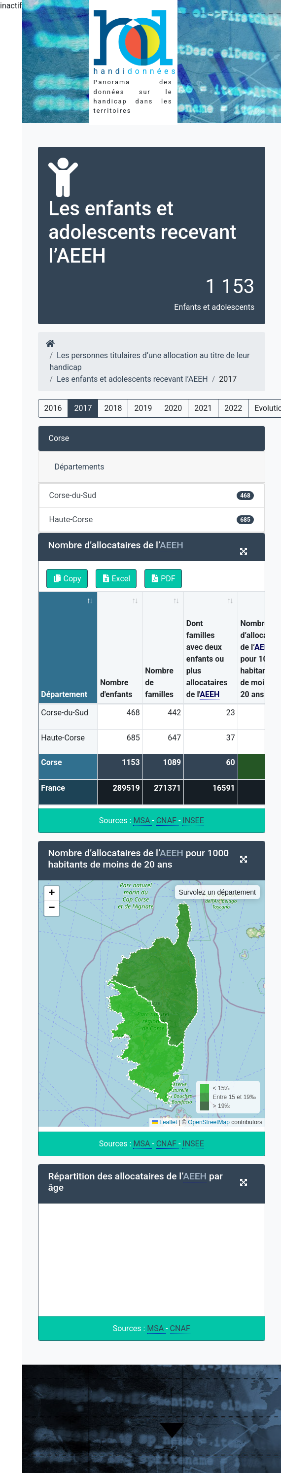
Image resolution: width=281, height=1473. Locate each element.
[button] (51, 893)
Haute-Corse (151, 519)
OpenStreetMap (209, 1122)
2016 (53, 408)
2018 (113, 408)
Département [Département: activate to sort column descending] (64, 694)
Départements (80, 466)
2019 (143, 408)
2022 (233, 408)
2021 (203, 408)
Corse (59, 438)
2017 (83, 408)
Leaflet (164, 1122)
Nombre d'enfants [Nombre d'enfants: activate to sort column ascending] (116, 688)
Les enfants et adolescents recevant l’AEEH (132, 379)
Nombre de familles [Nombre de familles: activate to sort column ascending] (159, 682)
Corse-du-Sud (151, 495)
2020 (173, 408)
